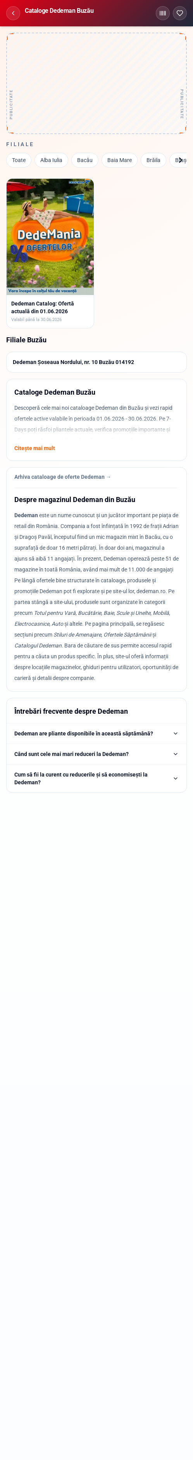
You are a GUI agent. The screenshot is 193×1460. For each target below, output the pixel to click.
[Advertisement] (96, 83)
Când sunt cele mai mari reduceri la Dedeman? (96, 754)
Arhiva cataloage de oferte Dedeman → (62, 477)
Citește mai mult (34, 448)
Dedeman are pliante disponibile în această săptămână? (96, 733)
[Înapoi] (13, 13)
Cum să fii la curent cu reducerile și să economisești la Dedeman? (96, 778)
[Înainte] (180, 160)
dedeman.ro (150, 591)
